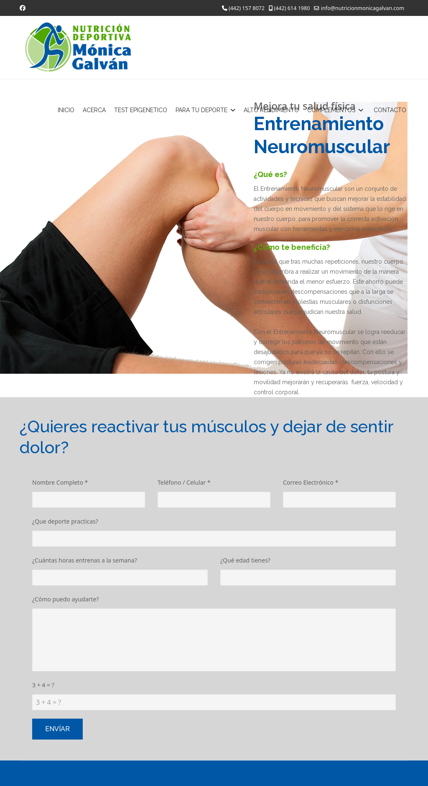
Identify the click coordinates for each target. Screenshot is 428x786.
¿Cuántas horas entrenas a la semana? (84, 560)
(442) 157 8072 (247, 8)
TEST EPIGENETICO (140, 110)
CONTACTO (390, 110)
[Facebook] (22, 8)
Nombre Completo (60, 482)
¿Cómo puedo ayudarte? (65, 599)
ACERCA (94, 110)
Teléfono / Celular (184, 482)
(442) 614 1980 (292, 8)
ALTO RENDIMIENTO (271, 110)
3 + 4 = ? (43, 685)
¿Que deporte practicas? (65, 521)
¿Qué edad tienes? (245, 560)
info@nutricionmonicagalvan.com (362, 8)
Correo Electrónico (310, 482)
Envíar (57, 729)
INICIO (66, 110)
